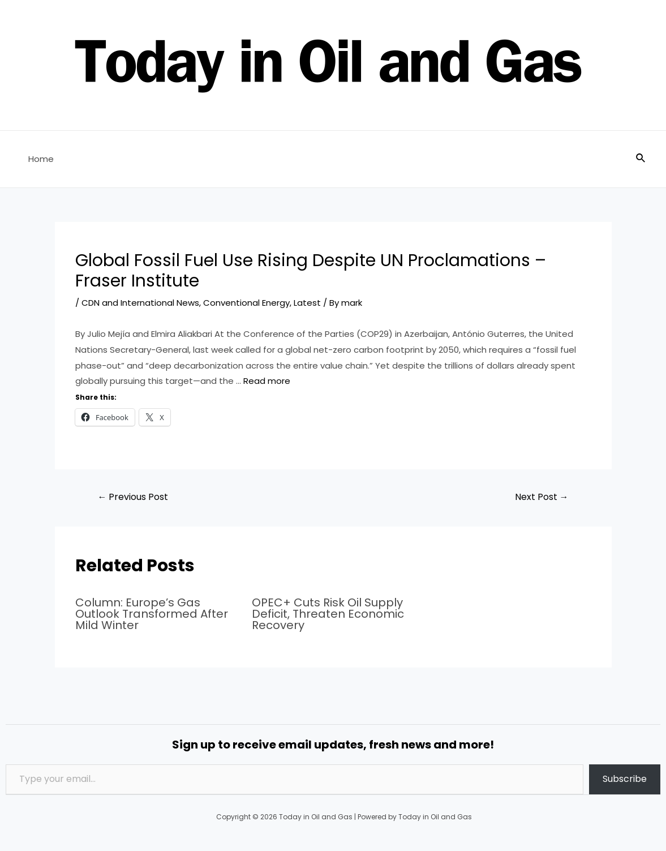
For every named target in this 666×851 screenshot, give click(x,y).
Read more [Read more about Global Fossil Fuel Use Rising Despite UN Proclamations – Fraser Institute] (266, 381)
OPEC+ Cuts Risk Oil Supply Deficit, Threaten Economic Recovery (328, 614)
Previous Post (132, 496)
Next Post (542, 496)
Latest (307, 303)
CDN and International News (140, 303)
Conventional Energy (246, 303)
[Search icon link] (641, 159)
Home (41, 159)
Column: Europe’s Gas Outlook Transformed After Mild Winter (151, 614)
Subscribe (625, 778)
